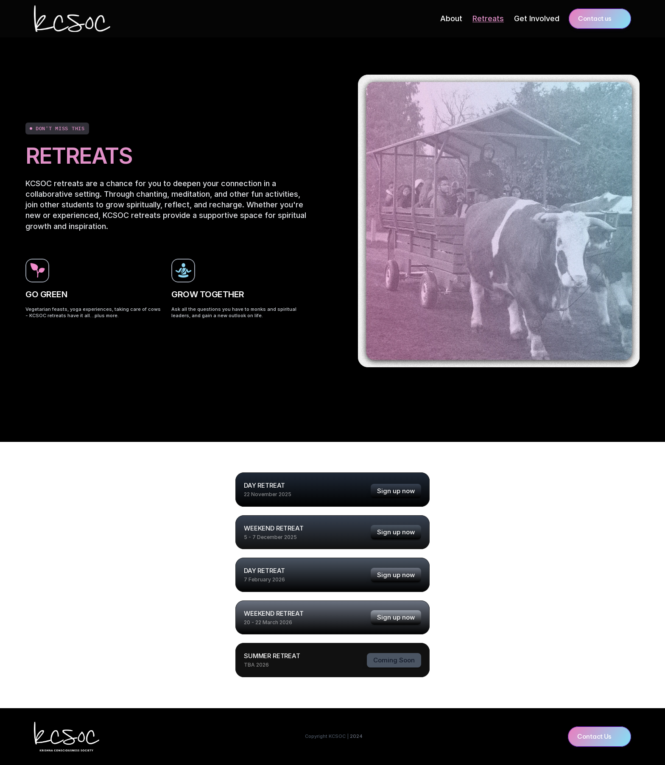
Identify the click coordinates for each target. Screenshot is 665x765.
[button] (600, 18)
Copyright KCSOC (327, 736)
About (451, 18)
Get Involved (536, 18)
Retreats (488, 18)
